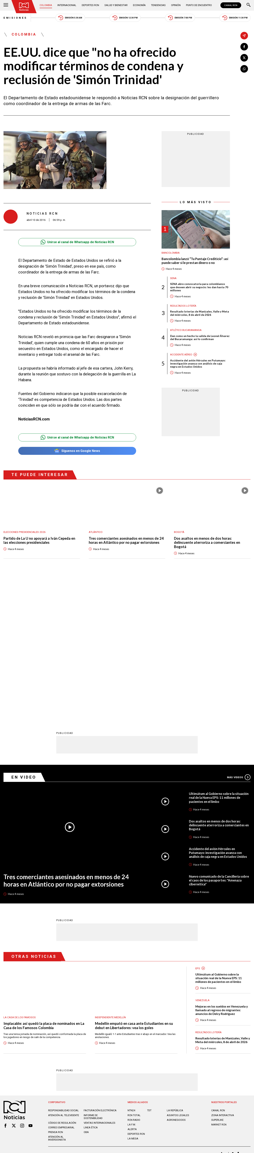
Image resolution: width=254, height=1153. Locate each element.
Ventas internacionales (99, 980)
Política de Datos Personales (118, 1012)
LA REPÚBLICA (175, 968)
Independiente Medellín (110, 875)
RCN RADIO (134, 977)
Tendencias (158, 5)
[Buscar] (249, 5)
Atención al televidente (63, 973)
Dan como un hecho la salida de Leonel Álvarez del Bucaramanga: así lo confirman (200, 337)
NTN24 (131, 968)
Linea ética (91, 985)
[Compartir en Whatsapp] (244, 69)
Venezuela (202, 858)
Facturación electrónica (100, 968)
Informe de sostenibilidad (93, 975)
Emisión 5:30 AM (70, 17)
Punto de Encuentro (199, 5)
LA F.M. (132, 982)
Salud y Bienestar (116, 5)
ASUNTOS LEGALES (178, 973)
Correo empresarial (61, 985)
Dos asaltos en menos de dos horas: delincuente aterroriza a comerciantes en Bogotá (207, 542)
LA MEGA (133, 996)
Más (239, 635)
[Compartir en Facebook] (244, 46)
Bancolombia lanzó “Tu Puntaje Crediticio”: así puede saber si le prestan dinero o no (195, 261)
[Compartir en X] (244, 58)
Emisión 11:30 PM (235, 17)
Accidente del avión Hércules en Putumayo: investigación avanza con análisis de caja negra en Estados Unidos (198, 363)
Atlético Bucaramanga (186, 330)
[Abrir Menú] (5, 5)
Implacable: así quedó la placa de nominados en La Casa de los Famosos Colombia (43, 884)
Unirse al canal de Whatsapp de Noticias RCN (77, 242)
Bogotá (179, 531)
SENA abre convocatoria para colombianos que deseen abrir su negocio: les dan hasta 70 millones (199, 287)
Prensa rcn (55, 990)
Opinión (176, 5)
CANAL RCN (230, 5)
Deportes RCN (90, 5)
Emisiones (15, 17)
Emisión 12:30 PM (125, 17)
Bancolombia (171, 252)
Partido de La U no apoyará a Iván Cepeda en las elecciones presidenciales (39, 540)
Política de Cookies (151, 1012)
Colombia (46, 5)
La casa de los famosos (19, 875)
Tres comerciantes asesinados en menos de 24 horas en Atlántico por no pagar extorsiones (126, 540)
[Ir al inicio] (24, 6)
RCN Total (134, 973)
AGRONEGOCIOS (176, 977)
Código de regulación (62, 980)
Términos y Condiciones (183, 1012)
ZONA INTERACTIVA (222, 973)
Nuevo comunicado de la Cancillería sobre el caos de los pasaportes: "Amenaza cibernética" (219, 738)
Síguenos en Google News (77, 450)
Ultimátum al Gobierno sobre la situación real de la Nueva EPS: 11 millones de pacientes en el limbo (219, 655)
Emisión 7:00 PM (180, 17)
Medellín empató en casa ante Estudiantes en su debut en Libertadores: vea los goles (134, 884)
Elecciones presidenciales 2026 (24, 531)
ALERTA (132, 987)
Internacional (66, 5)
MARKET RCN (218, 982)
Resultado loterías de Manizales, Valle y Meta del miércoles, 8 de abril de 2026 (199, 313)
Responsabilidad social (63, 968)
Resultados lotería (183, 305)
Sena (173, 278)
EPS (197, 826)
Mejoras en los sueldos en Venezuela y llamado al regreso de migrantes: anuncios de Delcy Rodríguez (221, 868)
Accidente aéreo (181, 354)
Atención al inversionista (57, 996)
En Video (23, 635)
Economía (139, 5)
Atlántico (96, 531)
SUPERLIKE (217, 977)
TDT (149, 968)
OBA (86, 990)
